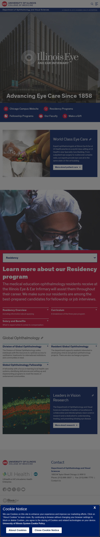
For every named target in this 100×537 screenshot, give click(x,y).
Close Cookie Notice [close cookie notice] (47, 530)
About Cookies (18, 530)
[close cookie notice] (95, 508)
